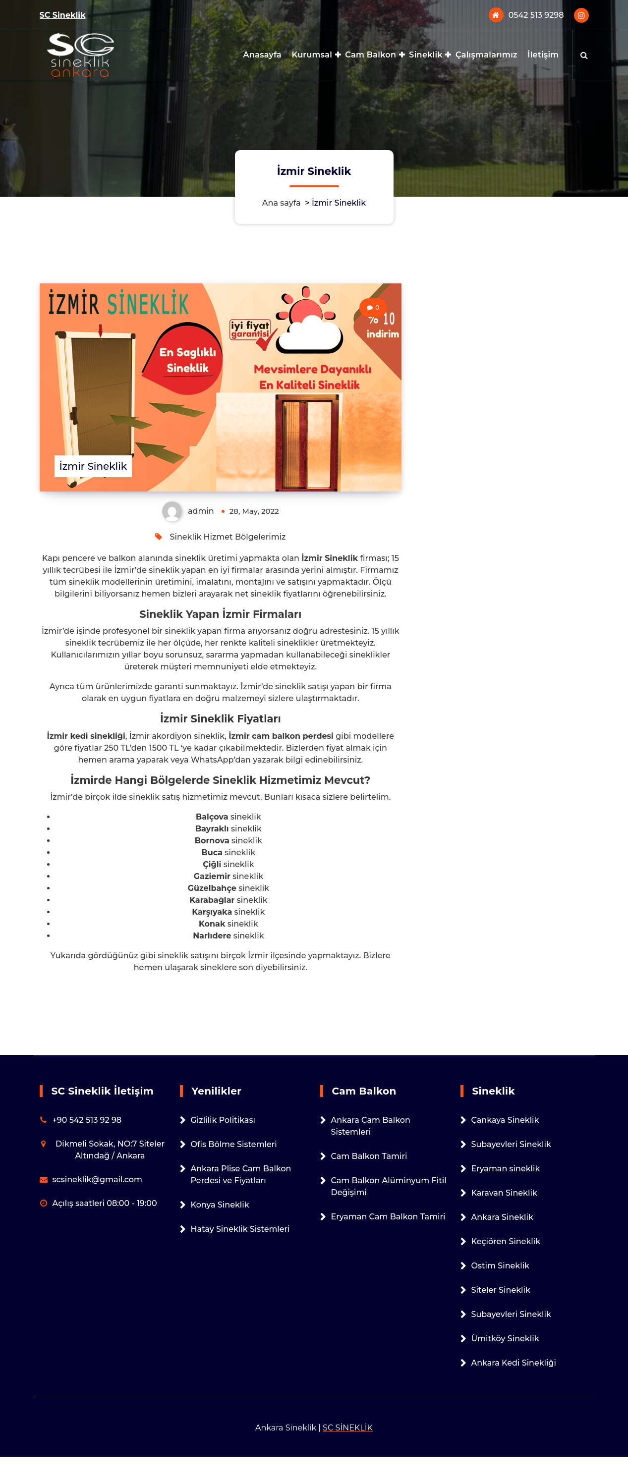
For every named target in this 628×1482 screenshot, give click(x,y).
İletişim (543, 54)
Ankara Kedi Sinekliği (514, 1363)
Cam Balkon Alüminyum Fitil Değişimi (389, 1186)
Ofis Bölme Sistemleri (234, 1144)
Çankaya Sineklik (505, 1120)
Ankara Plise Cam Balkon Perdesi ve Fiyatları (241, 1174)
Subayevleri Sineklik (511, 1144)
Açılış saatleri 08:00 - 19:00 (105, 1203)
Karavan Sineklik (504, 1193)
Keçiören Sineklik (506, 1241)
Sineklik (426, 54)
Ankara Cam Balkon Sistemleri (370, 1126)
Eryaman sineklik (505, 1168)
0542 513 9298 (536, 15)
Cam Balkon (370, 54)
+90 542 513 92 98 (87, 1120)
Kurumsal (311, 54)
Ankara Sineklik (502, 1217)
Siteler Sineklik (500, 1290)
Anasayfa (262, 54)
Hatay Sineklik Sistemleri (240, 1229)
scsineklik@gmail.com (97, 1179)
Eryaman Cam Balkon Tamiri (388, 1216)
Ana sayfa (281, 203)
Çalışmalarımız (486, 54)
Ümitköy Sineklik (505, 1338)
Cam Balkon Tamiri (369, 1156)
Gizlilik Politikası (223, 1120)
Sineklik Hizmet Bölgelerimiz (228, 537)
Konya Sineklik (220, 1204)
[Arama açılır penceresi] (584, 55)
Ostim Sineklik (500, 1265)
